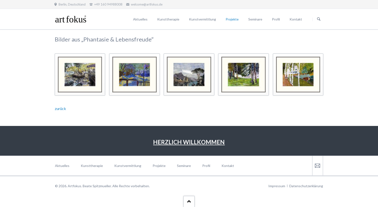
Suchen (318, 19)
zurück (60, 108)
